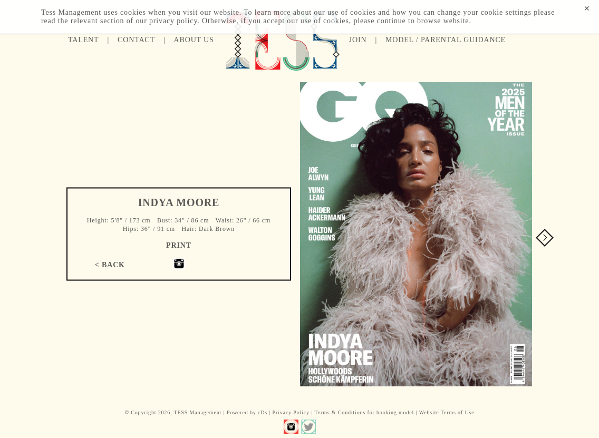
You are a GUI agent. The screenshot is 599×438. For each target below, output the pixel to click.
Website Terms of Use (447, 412)
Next (545, 238)
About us (194, 40)
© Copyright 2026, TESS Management (172, 412)
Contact (136, 40)
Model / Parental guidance (445, 40)
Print (178, 245)
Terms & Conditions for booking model (364, 412)
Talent (83, 40)
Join (358, 40)
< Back (110, 264)
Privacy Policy (291, 412)
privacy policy (173, 21)
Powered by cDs (247, 412)
